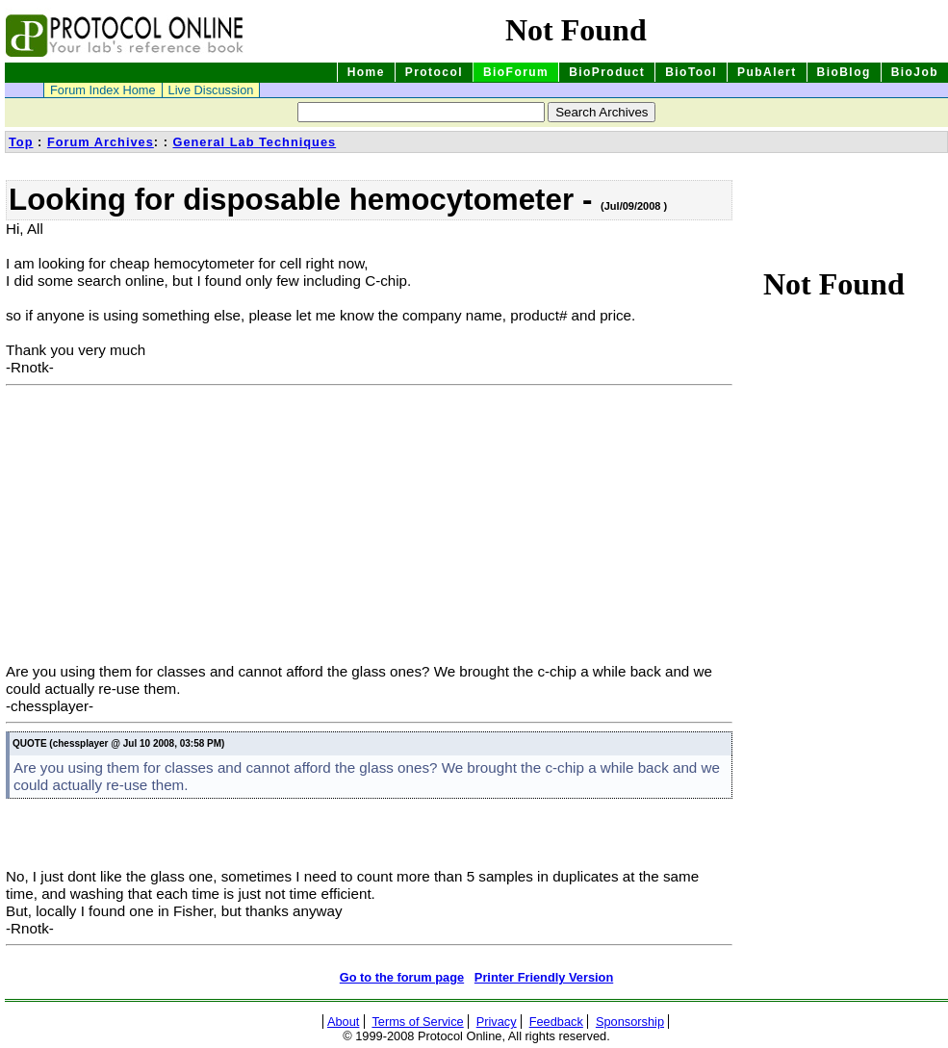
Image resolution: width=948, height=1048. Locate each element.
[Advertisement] (167, 528)
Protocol (434, 72)
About (343, 1021)
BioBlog (844, 72)
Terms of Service (417, 1021)
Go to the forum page (402, 977)
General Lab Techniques (254, 142)
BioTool (691, 72)
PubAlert (767, 72)
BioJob (914, 72)
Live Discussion (211, 90)
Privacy (496, 1021)
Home (366, 72)
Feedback (556, 1021)
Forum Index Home (103, 90)
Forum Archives (100, 142)
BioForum (516, 72)
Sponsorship (630, 1021)
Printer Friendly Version (543, 977)
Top (21, 142)
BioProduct (607, 72)
